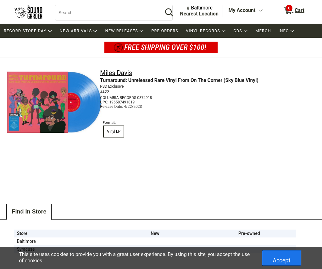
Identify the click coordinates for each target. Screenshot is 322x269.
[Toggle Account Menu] (260, 11)
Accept (281, 260)
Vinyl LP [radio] (113, 131)
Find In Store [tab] (29, 211)
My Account (242, 10)
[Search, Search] (106, 12)
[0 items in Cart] (293, 10)
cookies (33, 261)
